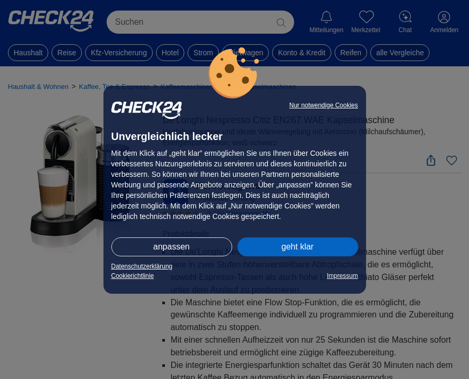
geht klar (298, 246)
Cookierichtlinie (132, 276)
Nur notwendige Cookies (323, 105)
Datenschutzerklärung (142, 266)
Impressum (342, 276)
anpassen (171, 246)
